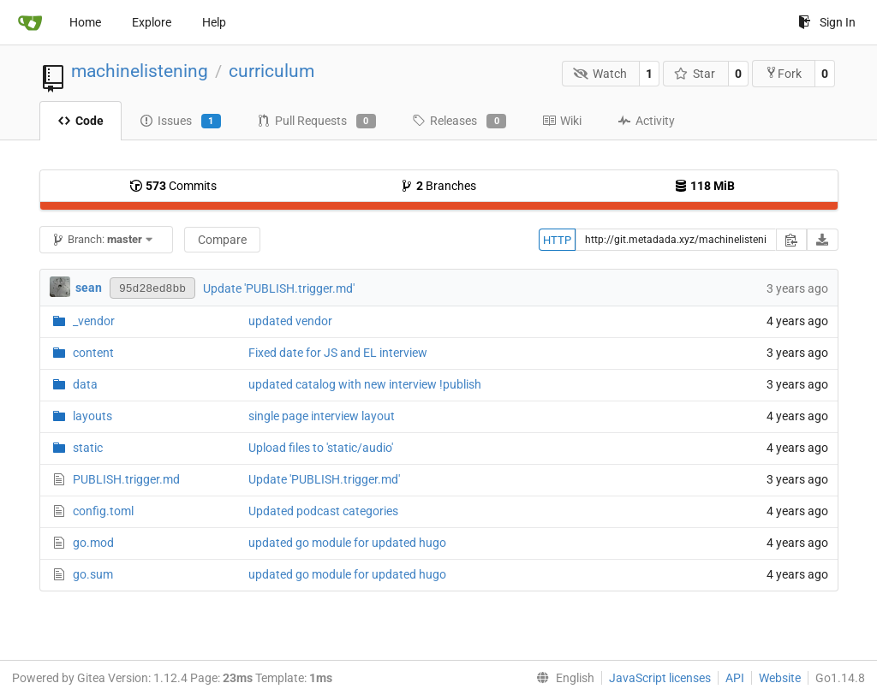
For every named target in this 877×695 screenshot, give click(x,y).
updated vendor (290, 321)
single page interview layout (321, 416)
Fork (783, 73)
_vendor (94, 321)
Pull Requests (316, 121)
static (88, 447)
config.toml (103, 511)
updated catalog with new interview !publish (364, 384)
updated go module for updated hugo (347, 542)
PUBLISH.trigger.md (126, 479)
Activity (646, 121)
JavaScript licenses (660, 678)
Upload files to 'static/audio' (320, 447)
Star (695, 73)
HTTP (557, 240)
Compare (222, 240)
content (93, 352)
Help (214, 22)
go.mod (93, 542)
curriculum (271, 71)
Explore (151, 22)
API (734, 678)
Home (85, 22)
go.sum (93, 574)
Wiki (562, 121)
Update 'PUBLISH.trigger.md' (279, 288)
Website (780, 678)
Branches (438, 186)
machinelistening (139, 71)
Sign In (826, 22)
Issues (180, 121)
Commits (173, 186)
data (85, 384)
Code (80, 121)
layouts (92, 416)
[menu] (561, 678)
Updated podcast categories (323, 511)
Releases (459, 121)
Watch (600, 73)
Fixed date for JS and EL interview (337, 352)
